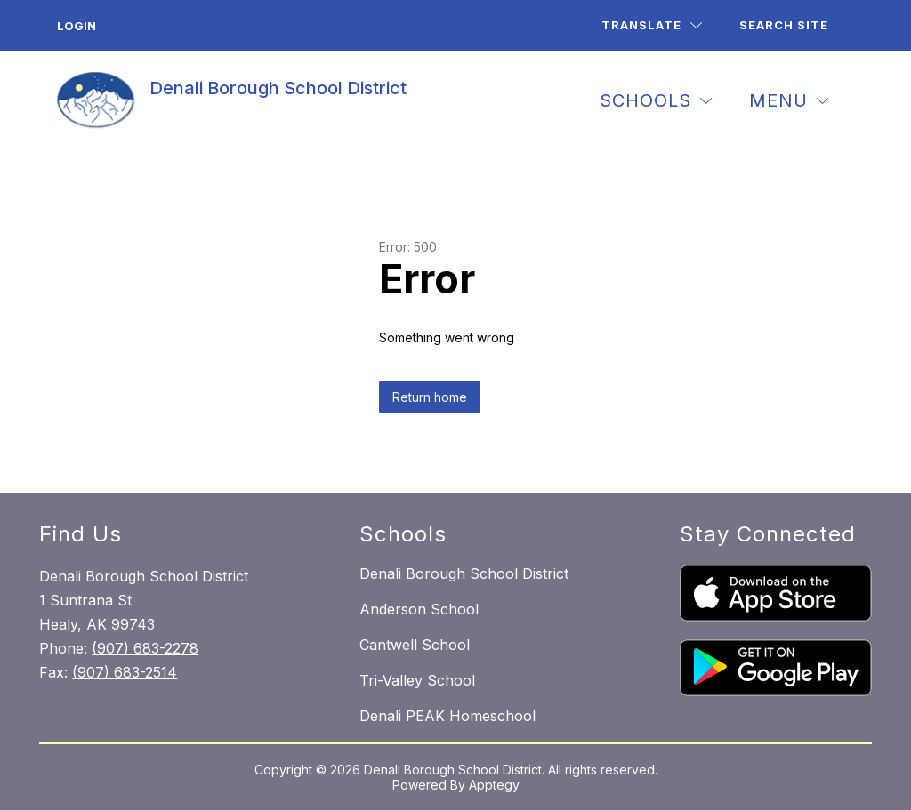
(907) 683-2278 (145, 648)
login (76, 26)
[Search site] (794, 25)
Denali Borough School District (463, 573)
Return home (429, 397)
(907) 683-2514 (124, 672)
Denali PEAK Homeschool (447, 716)
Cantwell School (414, 645)
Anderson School (419, 609)
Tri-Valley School (417, 680)
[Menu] (789, 101)
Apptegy (494, 784)
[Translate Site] (651, 25)
